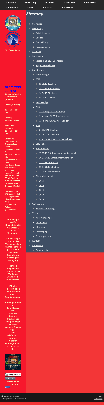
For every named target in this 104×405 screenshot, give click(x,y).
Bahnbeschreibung (45, 208)
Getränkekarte (43, 33)
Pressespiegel (42, 231)
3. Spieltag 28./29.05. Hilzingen (54, 120)
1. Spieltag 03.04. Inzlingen (52, 111)
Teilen (7, 387)
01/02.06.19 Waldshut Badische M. (56, 139)
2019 (38, 79)
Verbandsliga (42, 74)
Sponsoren (37, 56)
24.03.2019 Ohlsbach (49, 130)
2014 (41, 180)
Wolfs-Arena (38, 203)
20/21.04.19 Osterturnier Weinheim (56, 157)
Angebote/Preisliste (45, 65)
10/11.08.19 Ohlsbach (49, 166)
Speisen (39, 37)
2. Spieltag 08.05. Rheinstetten (54, 116)
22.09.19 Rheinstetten (49, 171)
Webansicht (98, 399)
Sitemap (17, 396)
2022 (38, 107)
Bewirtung (37, 28)
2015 (41, 185)
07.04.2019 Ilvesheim (49, 134)
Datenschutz (42, 250)
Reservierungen (43, 46)
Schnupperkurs (43, 236)
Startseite (37, 23)
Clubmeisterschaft (45, 176)
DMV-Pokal (41, 143)
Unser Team (41, 222)
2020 (41, 194)
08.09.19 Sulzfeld (47, 97)
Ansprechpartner (44, 217)
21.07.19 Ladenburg (48, 162)
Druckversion (7, 396)
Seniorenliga (42, 102)
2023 (41, 199)
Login (100, 396)
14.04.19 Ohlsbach (48, 93)
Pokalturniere (42, 148)
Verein (35, 213)
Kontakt (36, 240)
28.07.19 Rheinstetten (49, 88)
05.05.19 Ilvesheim (48, 83)
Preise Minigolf (43, 42)
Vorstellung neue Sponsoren (49, 60)
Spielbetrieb (38, 70)
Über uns (40, 227)
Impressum (37, 245)
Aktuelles (36, 51)
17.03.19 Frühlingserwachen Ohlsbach (57, 153)
